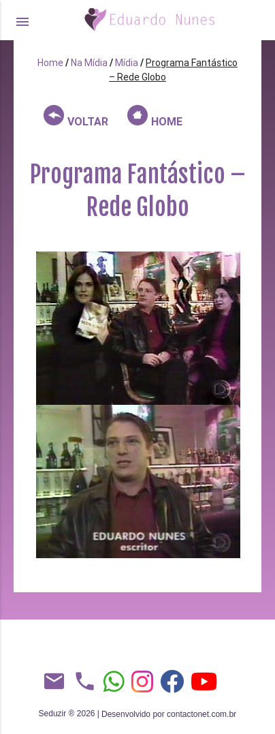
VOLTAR (76, 116)
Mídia (126, 63)
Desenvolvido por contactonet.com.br (168, 714)
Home (50, 63)
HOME (154, 116)
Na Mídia (89, 63)
